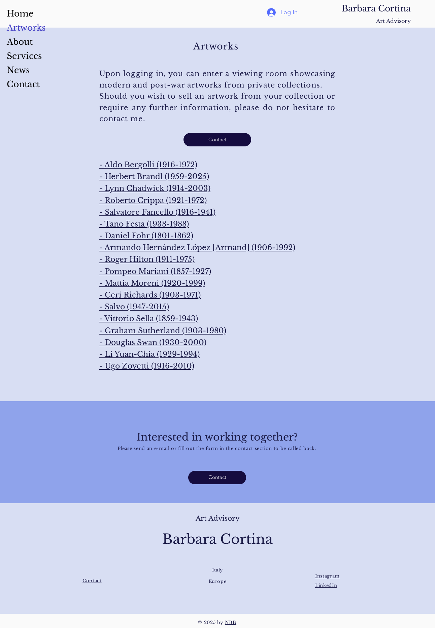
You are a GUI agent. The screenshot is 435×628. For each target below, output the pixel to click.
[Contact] (217, 139)
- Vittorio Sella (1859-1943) (148, 318)
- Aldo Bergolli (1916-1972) (148, 164)
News (18, 70)
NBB (230, 622)
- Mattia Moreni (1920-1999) (152, 283)
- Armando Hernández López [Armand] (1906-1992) (197, 247)
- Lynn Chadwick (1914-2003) (154, 188)
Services (24, 56)
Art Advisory (393, 21)
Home (20, 13)
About (20, 42)
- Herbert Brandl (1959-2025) (154, 176)
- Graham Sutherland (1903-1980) (162, 330)
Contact (23, 84)
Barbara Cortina (376, 8)
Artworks (26, 28)
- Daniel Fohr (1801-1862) (146, 235)
